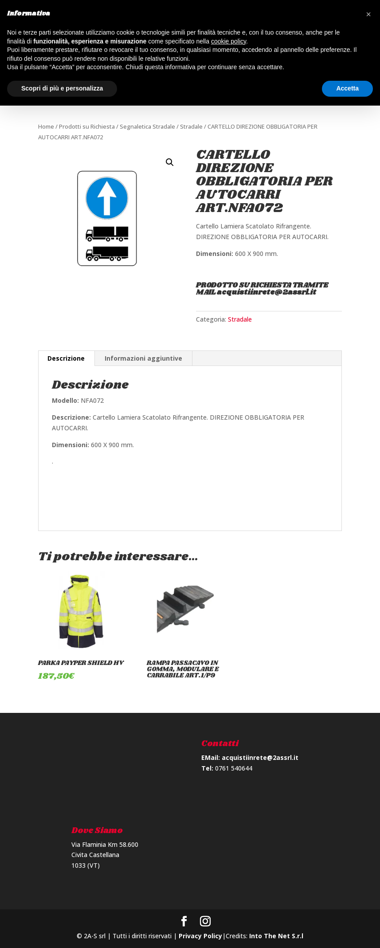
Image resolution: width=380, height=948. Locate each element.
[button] (368, 14)
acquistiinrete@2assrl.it (260, 757)
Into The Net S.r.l (276, 936)
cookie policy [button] (228, 41)
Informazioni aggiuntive (143, 358)
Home (46, 126)
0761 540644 (233, 768)
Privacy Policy (200, 936)
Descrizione (66, 358)
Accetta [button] (347, 88)
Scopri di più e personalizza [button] (62, 88)
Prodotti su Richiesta (87, 126)
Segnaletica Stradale (147, 126)
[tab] (66, 358)
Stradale (191, 126)
